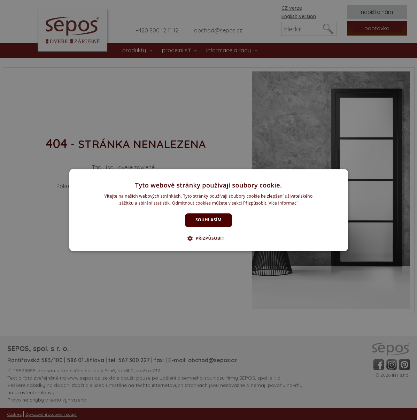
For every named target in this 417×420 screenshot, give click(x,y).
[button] (208, 238)
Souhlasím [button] (208, 220)
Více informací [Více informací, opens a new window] (283, 203)
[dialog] (208, 210)
